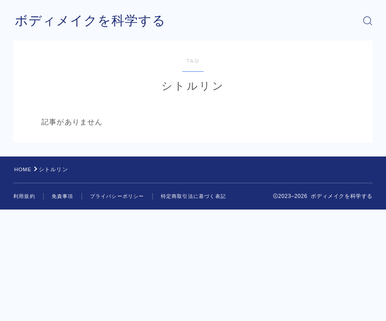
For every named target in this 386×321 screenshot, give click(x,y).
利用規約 (24, 196)
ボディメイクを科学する (93, 20)
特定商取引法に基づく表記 (193, 196)
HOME (23, 169)
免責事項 (63, 196)
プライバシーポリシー (117, 196)
